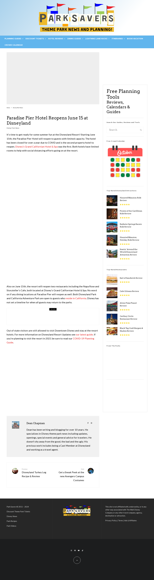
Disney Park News (13, 128)
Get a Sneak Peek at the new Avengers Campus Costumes (69, 475)
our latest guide (84, 334)
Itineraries (117, 39)
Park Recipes (12, 521)
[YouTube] (79, 550)
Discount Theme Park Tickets (18, 511)
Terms (120, 520)
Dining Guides (74, 39)
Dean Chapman (35, 423)
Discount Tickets (35, 39)
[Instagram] (71, 550)
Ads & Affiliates (130, 520)
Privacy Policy (111, 520)
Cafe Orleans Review (129, 291)
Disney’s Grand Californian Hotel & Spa (36, 146)
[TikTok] (82, 550)
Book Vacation (135, 39)
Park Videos (11, 526)
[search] (141, 130)
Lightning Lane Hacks (96, 39)
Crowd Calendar (14, 45)
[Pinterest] (75, 550)
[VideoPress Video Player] (125, 360)
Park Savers (11, 507)
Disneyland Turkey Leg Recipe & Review (36, 473)
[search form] (122, 130)
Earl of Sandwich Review (131, 278)
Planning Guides (13, 39)
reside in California (75, 298)
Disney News (12, 516)
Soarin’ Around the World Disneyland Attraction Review (128, 252)
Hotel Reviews (55, 39)
